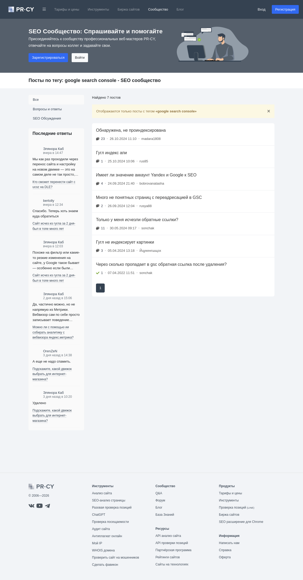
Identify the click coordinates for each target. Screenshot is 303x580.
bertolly (48, 201)
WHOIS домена (103, 550)
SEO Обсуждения (47, 118)
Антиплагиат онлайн (107, 536)
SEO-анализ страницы (108, 500)
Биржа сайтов (129, 9)
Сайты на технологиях (171, 564)
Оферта (225, 557)
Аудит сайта (101, 529)
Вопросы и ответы (47, 109)
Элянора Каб (53, 149)
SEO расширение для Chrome (241, 522)
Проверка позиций (236, 507)
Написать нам (229, 543)
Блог (180, 9)
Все (36, 100)
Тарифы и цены (66, 9)
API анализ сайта (168, 536)
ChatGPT (98, 515)
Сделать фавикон (105, 565)
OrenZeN (50, 351)
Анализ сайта (102, 493)
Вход (261, 9)
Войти (80, 58)
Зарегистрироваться (48, 58)
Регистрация (285, 9)
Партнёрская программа (173, 550)
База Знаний (164, 515)
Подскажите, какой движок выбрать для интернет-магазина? (52, 374)
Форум (160, 500)
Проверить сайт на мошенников (115, 557)
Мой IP (97, 543)
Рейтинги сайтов (167, 557)
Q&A (158, 493)
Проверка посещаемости (110, 522)
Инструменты (98, 9)
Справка (225, 550)
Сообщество (158, 9)
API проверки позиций (171, 543)
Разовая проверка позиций (111, 507)
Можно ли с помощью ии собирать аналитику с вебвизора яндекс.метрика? (53, 332)
